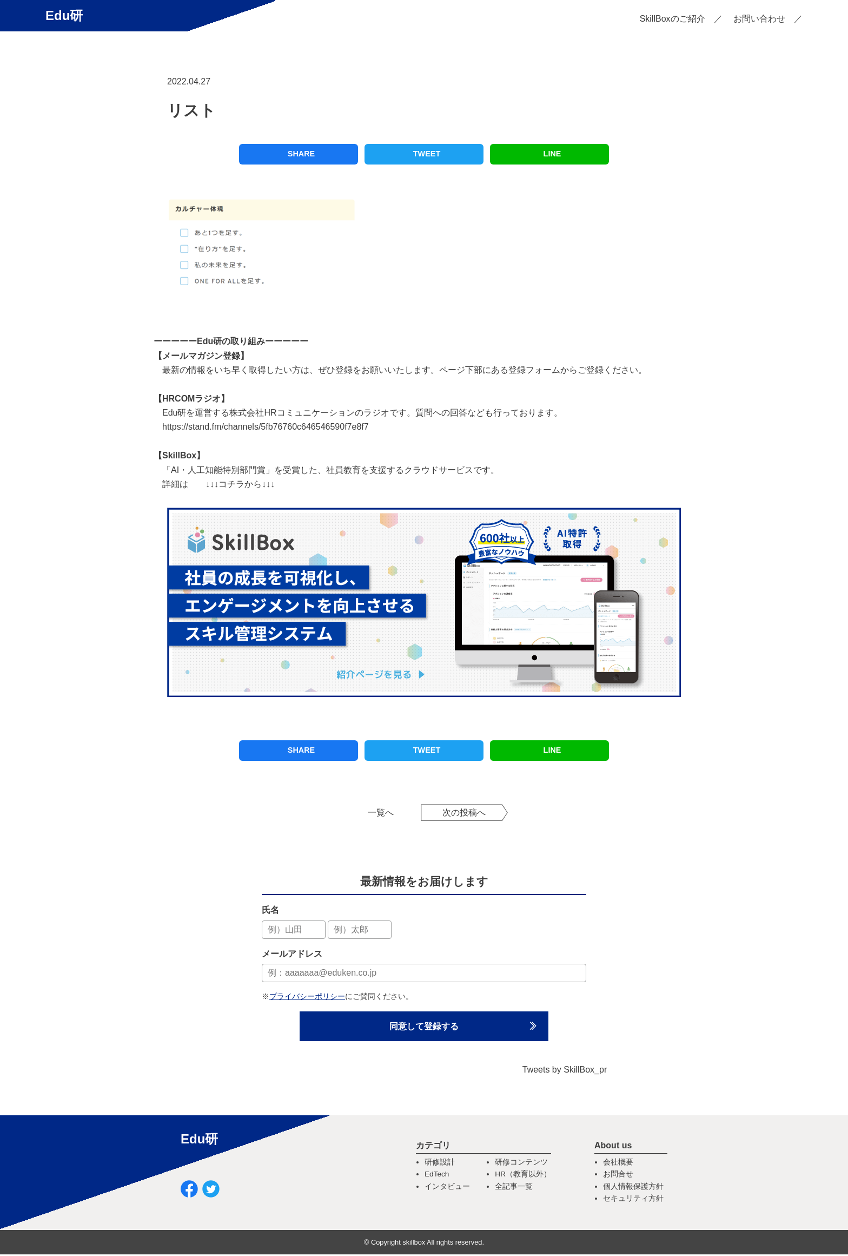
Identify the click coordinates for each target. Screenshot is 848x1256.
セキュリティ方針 (633, 1200)
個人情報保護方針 (633, 1188)
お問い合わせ (759, 18)
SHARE (301, 153)
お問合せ (618, 1176)
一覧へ (381, 812)
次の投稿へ (464, 812)
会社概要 (618, 1164)
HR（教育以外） (523, 1176)
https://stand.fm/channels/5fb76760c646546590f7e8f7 (265, 426)
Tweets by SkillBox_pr (564, 1071)
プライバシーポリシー (307, 996)
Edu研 (64, 15)
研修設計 (440, 1164)
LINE (552, 153)
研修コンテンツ (521, 1164)
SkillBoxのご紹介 (672, 18)
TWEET (426, 153)
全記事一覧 (514, 1188)
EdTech (437, 1176)
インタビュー (447, 1188)
